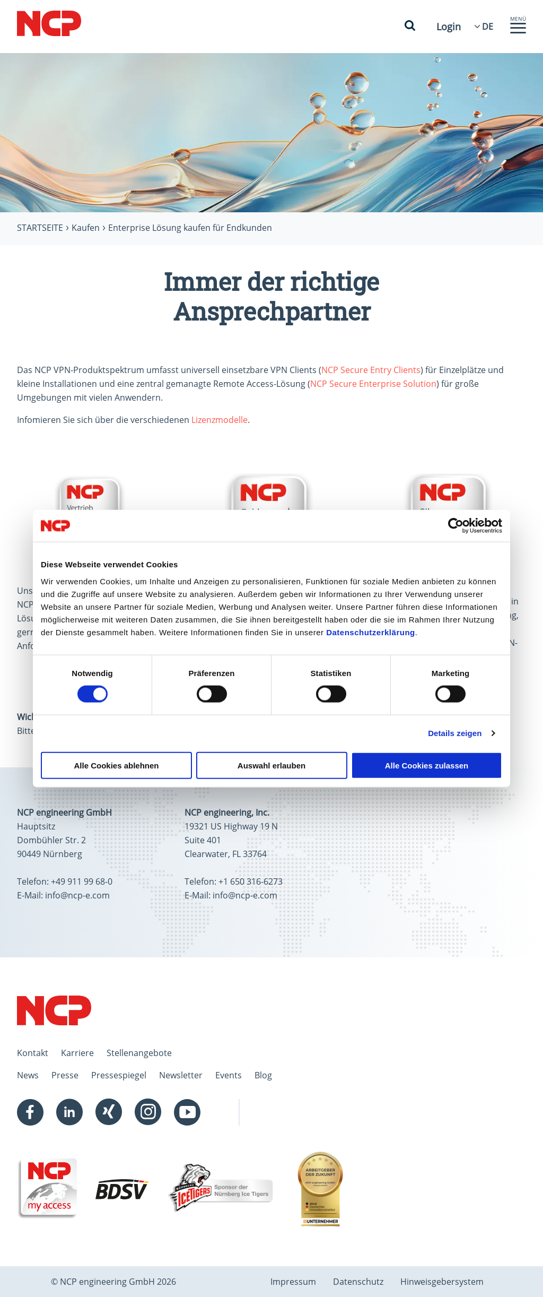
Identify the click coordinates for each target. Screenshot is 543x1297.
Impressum (293, 1281)
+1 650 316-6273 (250, 881)
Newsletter (181, 1075)
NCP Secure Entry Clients (371, 370)
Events (228, 1075)
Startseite (40, 228)
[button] (518, 31)
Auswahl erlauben (271, 764)
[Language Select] (488, 26)
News (28, 1075)
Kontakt (32, 1053)
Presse (64, 1075)
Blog (263, 1075)
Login (448, 26)
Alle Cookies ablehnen (116, 764)
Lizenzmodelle (219, 420)
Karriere (77, 1053)
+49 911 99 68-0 (81, 881)
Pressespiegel (118, 1075)
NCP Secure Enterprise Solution (373, 384)
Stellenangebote (139, 1053)
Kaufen (86, 228)
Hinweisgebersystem (442, 1281)
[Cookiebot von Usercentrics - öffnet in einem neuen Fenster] (455, 526)
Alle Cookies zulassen (427, 764)
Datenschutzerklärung (370, 631)
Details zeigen (454, 733)
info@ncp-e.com (77, 895)
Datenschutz (358, 1281)
